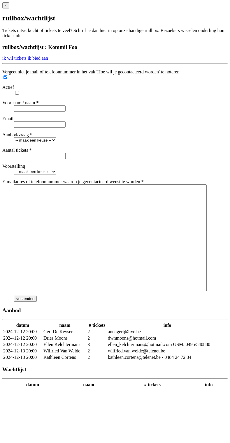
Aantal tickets (16, 150)
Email (7, 118)
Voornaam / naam (20, 102)
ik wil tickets (14, 58)
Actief (8, 87)
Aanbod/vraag (17, 134)
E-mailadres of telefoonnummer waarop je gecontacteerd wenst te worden (73, 181)
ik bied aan (38, 58)
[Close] (5, 5)
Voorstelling (13, 166)
